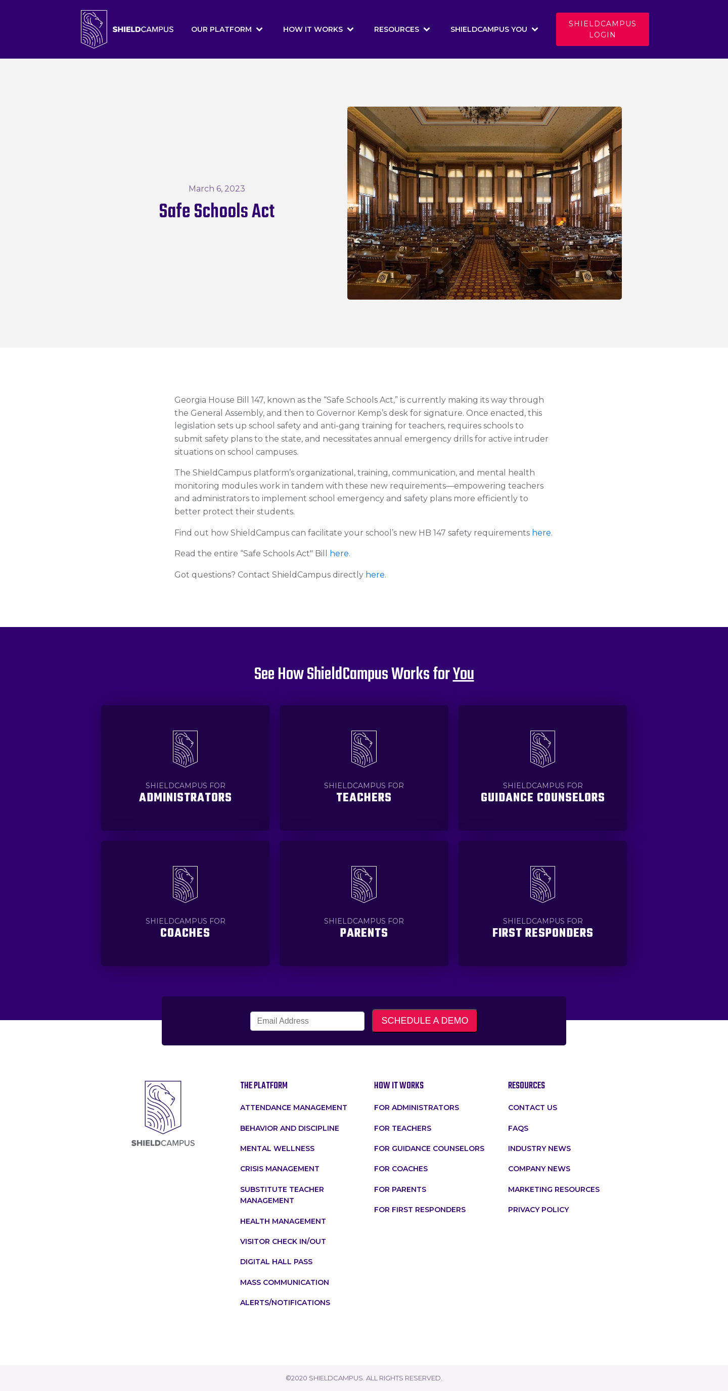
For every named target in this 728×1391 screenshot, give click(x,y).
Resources (402, 29)
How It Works (318, 29)
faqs (518, 1128)
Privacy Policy (538, 1209)
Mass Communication (284, 1282)
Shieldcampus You (494, 29)
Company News (539, 1168)
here (541, 533)
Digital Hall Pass (276, 1261)
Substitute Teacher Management (282, 1195)
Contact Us (532, 1107)
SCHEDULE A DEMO (424, 1021)
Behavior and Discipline (289, 1128)
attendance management (293, 1107)
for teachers (402, 1128)
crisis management (280, 1168)
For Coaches (401, 1168)
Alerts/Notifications (285, 1302)
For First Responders (420, 1209)
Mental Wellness (277, 1148)
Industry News (539, 1148)
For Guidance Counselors (429, 1148)
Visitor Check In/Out (283, 1241)
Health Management (283, 1221)
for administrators (416, 1107)
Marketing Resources (554, 1189)
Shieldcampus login (602, 29)
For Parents (400, 1189)
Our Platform (227, 29)
